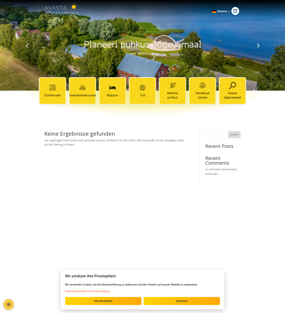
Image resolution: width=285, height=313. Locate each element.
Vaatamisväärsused (82, 90)
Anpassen (181, 301)
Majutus (112, 90)
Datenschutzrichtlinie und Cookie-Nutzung (87, 291)
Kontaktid (142, 213)
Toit (142, 90)
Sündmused (53, 90)
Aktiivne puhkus (172, 90)
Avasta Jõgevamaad (232, 90)
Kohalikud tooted (202, 90)
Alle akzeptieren (103, 301)
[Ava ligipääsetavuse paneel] (9, 304)
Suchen (234, 134)
